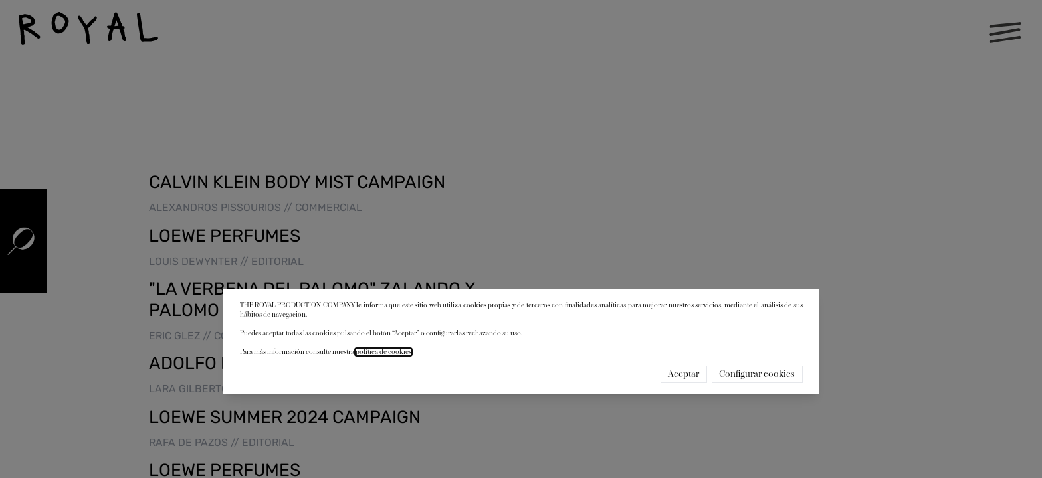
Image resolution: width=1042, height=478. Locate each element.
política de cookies (383, 352)
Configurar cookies (757, 374)
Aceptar (683, 374)
